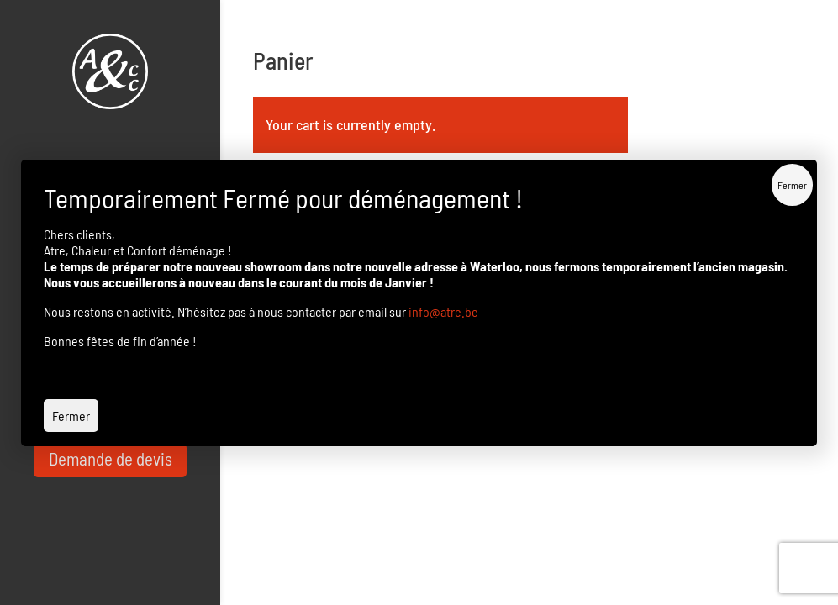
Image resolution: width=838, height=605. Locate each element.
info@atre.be (443, 311)
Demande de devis (110, 458)
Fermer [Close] (792, 185)
